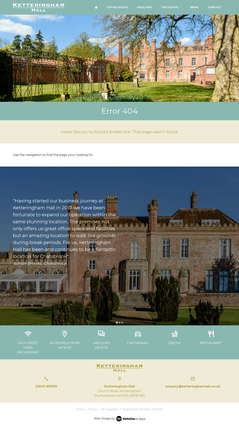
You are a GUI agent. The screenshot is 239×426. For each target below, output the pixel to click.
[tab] (117, 323)
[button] (170, 7)
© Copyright (110, 409)
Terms (80, 409)
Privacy (93, 409)
